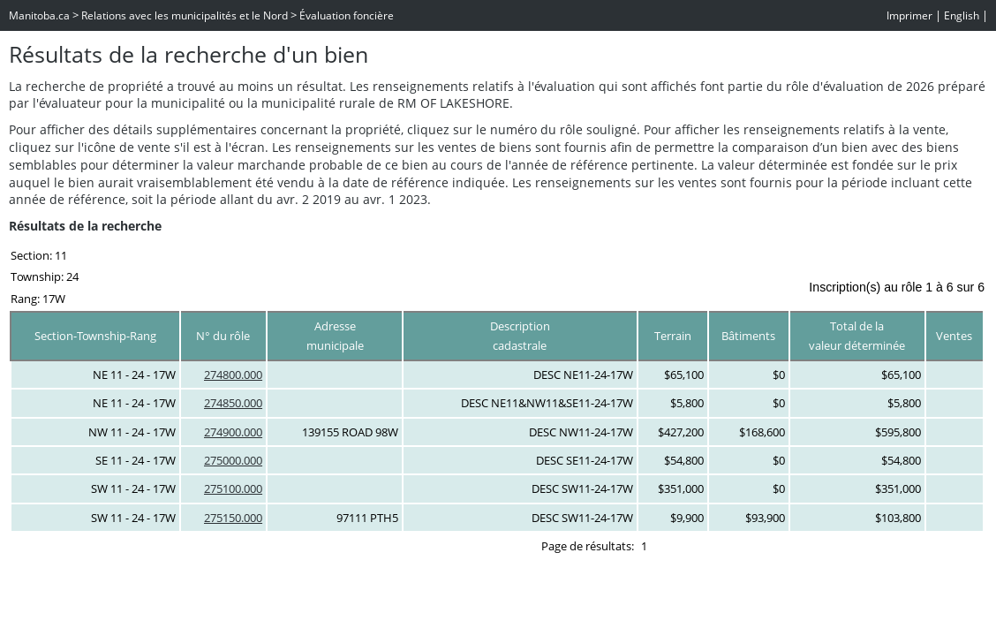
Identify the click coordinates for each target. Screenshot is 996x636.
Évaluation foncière (346, 15)
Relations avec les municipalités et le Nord (184, 15)
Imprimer (909, 15)
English (961, 15)
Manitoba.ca (39, 15)
